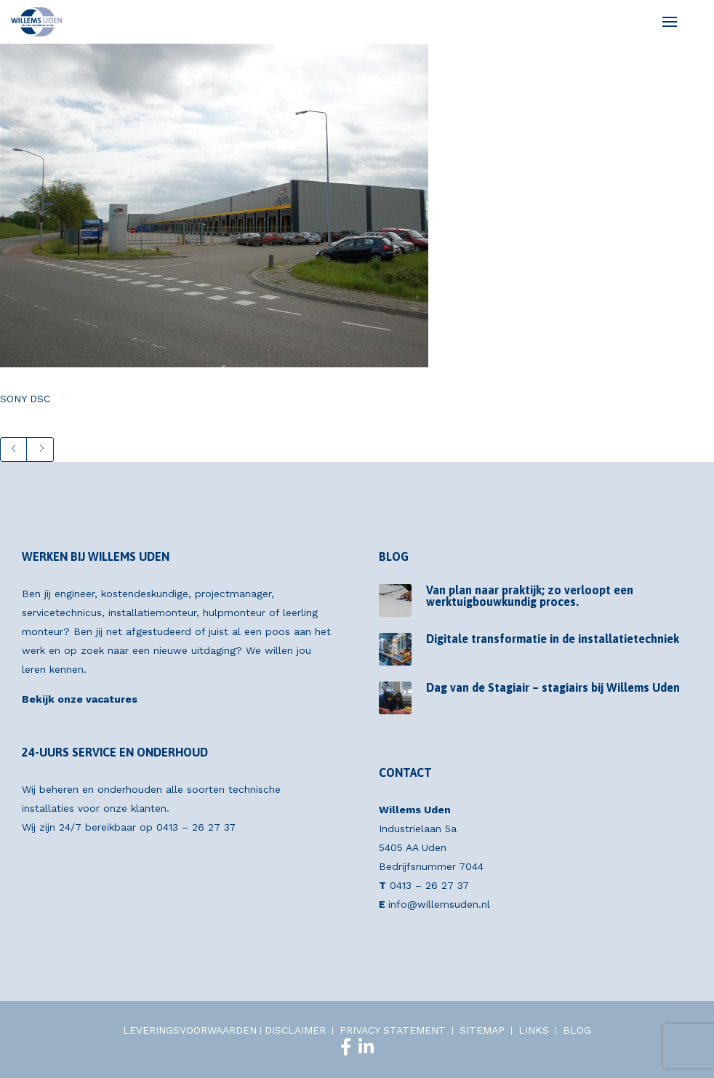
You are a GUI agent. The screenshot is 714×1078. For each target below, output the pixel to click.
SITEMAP (482, 1030)
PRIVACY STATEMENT (393, 1030)
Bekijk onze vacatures (79, 699)
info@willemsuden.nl (439, 904)
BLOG (577, 1030)
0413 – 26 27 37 (196, 827)
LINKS (533, 1030)
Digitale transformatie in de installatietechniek (552, 638)
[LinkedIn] (366, 1046)
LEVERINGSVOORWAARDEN (190, 1030)
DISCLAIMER (295, 1030)
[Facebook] (345, 1046)
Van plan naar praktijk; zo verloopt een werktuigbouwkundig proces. (529, 595)
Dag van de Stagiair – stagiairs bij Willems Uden (553, 687)
